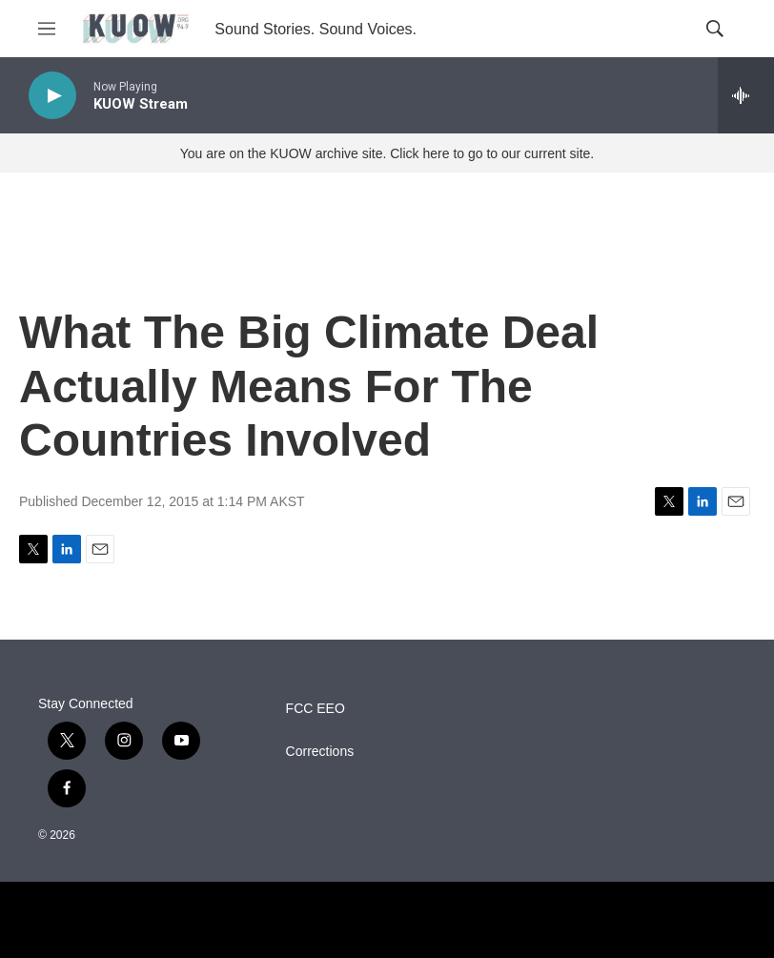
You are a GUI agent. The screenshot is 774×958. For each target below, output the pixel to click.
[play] (52, 96)
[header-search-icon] (715, 28)
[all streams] (746, 95)
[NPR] (387, 920)
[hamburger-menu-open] (47, 29)
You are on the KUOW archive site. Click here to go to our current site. (387, 153)
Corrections (320, 751)
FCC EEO (315, 709)
